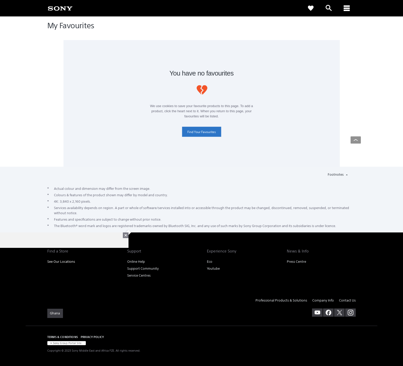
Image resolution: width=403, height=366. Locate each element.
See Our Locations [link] (61, 261)
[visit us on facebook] (328, 312)
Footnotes (336, 174)
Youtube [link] (213, 268)
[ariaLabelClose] (347, 8)
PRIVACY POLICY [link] (92, 337)
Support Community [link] (143, 268)
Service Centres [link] (139, 275)
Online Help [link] (136, 261)
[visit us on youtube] (317, 312)
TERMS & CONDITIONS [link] (62, 337)
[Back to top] (356, 140)
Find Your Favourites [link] (201, 132)
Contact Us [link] (347, 300)
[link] (60, 8)
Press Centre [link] (296, 261)
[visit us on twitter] (339, 312)
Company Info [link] (323, 300)
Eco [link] (209, 261)
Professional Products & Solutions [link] (281, 300)
